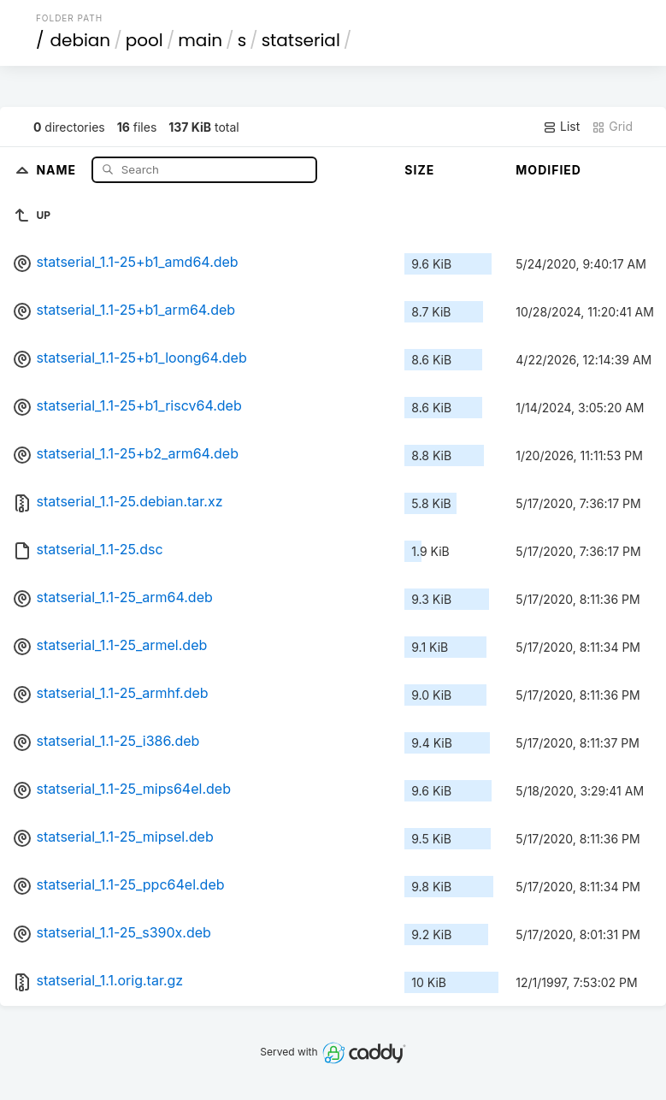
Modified (548, 170)
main (200, 40)
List (561, 126)
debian (80, 40)
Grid (612, 126)
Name (58, 169)
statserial (301, 40)
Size (419, 170)
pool (144, 40)
